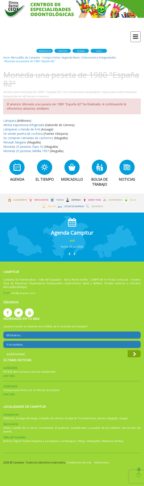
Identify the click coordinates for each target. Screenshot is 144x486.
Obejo (81, 441)
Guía (98, 51)
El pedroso (62, 428)
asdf (72, 240)
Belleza (52, 206)
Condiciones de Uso (79, 462)
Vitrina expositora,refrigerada (23, 125)
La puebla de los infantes (104, 428)
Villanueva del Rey (112, 441)
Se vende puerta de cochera (23, 134)
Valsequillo (93, 441)
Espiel (17, 441)
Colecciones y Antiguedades (98, 57)
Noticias (63, 51)
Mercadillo (45, 51)
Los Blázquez (68, 441)
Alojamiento (20, 200)
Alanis (7, 428)
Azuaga (20, 418)
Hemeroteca (101, 462)
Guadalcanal (78, 428)
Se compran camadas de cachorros (28, 138)
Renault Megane (14, 142)
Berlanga (31, 418)
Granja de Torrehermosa (80, 418)
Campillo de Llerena (51, 418)
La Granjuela (51, 441)
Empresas (76, 200)
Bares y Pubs (94, 200)
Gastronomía (115, 200)
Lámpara (10, 121)
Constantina (46, 428)
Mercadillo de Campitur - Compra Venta (35, 57)
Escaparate (97, 206)
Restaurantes (41, 200)
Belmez (7, 441)
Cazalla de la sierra (24, 428)
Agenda (81, 51)
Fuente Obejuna (32, 441)
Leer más (9, 376)
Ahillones (9, 418)
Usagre (123, 418)
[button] (69, 254)
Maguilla (112, 418)
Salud (133, 200)
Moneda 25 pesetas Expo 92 (23, 147)
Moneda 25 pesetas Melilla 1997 (26, 151)
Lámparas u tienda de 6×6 (21, 129)
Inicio (6, 57)
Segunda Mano (71, 57)
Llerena (101, 418)
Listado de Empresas (74, 206)
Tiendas (60, 200)
